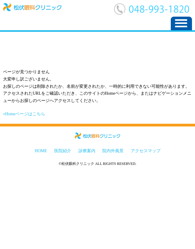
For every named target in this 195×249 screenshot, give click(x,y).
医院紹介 (62, 151)
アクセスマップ (145, 151)
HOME (41, 151)
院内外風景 (113, 151)
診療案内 (86, 151)
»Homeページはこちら (24, 114)
